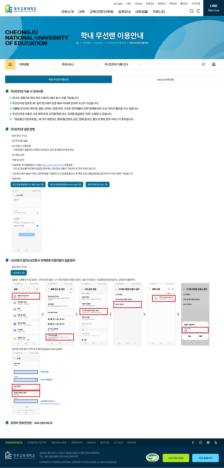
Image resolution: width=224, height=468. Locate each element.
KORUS (162, 3)
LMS (128, 3)
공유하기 (203, 64)
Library (138, 3)
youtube (208, 443)
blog (216, 443)
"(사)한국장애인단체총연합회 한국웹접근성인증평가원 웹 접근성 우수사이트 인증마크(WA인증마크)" (153, 458)
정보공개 (91, 442)
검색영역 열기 (192, 11)
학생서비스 (99, 42)
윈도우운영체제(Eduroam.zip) (64, 184)
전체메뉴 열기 (198, 11)
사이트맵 (195, 3)
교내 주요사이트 (176, 458)
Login (118, 3)
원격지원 (131, 442)
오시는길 (118, 442)
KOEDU (150, 3)
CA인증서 (17, 272)
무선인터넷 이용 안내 (117, 42)
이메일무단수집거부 (37, 442)
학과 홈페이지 (205, 458)
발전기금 (104, 442)
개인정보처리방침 (13, 442)
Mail (173, 3)
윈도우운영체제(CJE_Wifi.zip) (26, 184)
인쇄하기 (213, 64)
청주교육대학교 (21, 8)
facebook (193, 443)
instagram (200, 443)
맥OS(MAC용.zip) (96, 184)
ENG (184, 3)
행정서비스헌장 (59, 442)
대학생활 (86, 42)
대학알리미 (76, 442)
